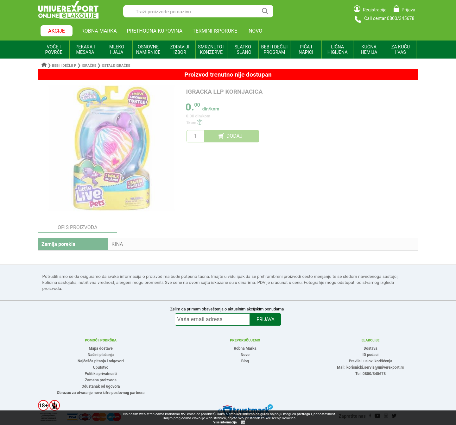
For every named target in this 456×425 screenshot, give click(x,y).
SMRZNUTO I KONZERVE (211, 49)
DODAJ (234, 136)
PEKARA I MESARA (85, 49)
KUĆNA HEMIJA (369, 49)
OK (243, 422)
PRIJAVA (265, 319)
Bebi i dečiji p (64, 66)
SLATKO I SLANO (242, 49)
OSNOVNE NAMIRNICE (148, 49)
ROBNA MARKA (99, 31)
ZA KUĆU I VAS (400, 49)
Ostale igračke (116, 66)
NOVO (255, 31)
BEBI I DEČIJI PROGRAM (274, 49)
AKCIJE (56, 31)
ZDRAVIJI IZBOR (179, 49)
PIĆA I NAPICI (306, 49)
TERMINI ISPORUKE (215, 31)
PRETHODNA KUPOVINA (155, 31)
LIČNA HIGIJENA (337, 49)
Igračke (89, 66)
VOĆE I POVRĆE (53, 49)
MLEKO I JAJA (116, 49)
